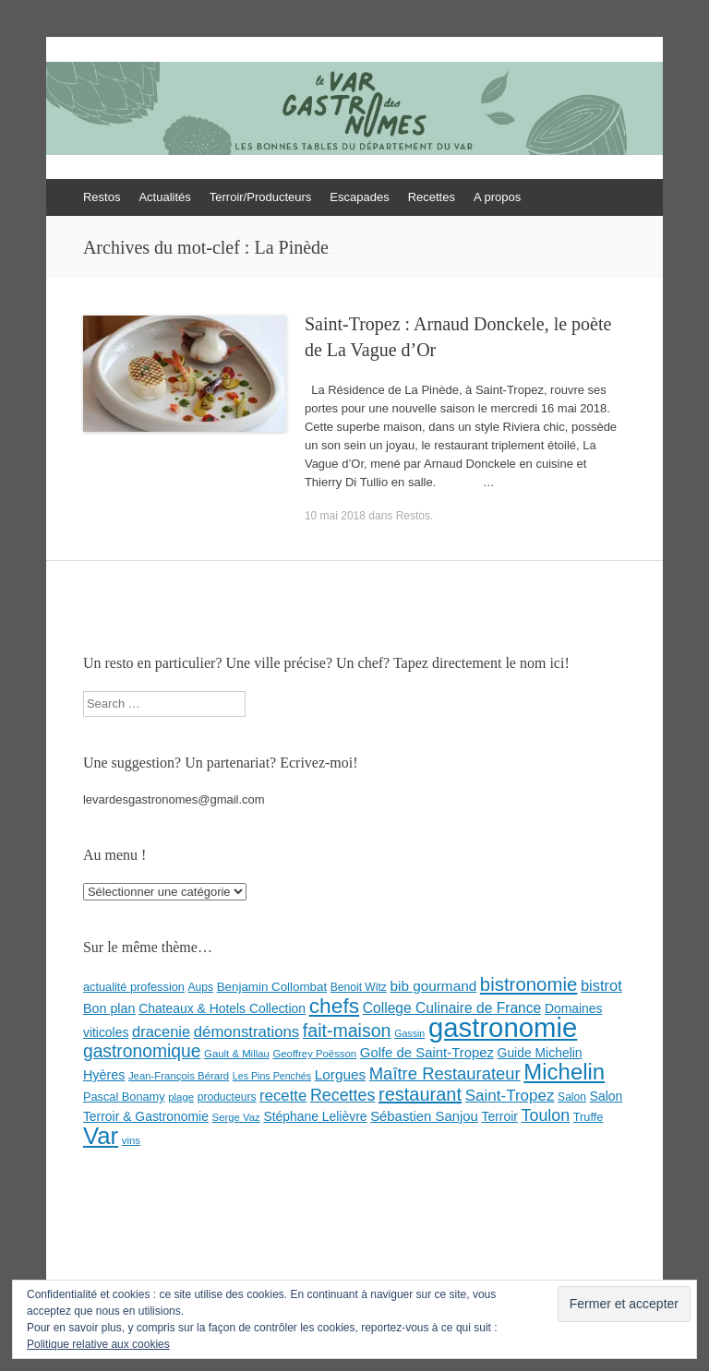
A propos (497, 197)
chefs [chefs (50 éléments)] (334, 1006)
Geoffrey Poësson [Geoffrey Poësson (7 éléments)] (314, 1053)
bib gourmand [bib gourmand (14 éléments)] (433, 986)
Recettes (431, 197)
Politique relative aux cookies (98, 1344)
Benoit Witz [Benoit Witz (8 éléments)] (358, 987)
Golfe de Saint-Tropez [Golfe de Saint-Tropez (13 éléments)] (427, 1052)
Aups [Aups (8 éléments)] (201, 987)
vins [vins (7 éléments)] (131, 1140)
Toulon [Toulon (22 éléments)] (546, 1115)
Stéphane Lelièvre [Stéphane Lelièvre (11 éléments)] (315, 1116)
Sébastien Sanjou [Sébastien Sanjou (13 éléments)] (424, 1116)
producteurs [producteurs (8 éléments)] (227, 1097)
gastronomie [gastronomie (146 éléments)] (502, 1027)
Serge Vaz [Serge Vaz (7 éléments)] (236, 1117)
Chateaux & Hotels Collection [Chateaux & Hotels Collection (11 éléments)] (222, 1008)
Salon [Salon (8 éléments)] (572, 1097)
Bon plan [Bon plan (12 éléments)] (109, 1008)
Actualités (164, 197)
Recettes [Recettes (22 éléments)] (342, 1095)
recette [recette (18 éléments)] (282, 1095)
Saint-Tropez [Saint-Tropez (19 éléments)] (510, 1095)
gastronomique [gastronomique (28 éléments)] (142, 1051)
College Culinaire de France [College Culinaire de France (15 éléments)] (452, 1008)
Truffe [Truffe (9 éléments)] (588, 1117)
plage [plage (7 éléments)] (181, 1097)
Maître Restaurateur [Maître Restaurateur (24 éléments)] (445, 1073)
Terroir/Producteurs (261, 197)
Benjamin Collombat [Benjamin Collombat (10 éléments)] (272, 987)
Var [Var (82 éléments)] (100, 1136)
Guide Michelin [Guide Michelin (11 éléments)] (540, 1052)
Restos (101, 197)
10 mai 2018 (335, 515)
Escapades (359, 197)
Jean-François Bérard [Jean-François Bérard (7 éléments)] (178, 1075)
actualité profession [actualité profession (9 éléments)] (134, 987)
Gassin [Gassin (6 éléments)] (409, 1033)
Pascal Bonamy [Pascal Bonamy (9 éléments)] (124, 1096)
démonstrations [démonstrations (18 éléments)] (246, 1032)
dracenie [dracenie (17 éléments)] (161, 1031)
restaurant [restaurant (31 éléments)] (420, 1094)
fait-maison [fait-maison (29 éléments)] (347, 1030)
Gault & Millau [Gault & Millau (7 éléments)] (237, 1053)
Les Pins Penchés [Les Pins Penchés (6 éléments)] (272, 1075)
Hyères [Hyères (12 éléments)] (104, 1074)
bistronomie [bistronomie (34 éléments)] (528, 984)
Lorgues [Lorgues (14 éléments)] (340, 1074)
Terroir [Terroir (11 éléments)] (499, 1116)
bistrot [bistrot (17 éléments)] (601, 985)
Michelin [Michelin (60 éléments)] (564, 1071)
